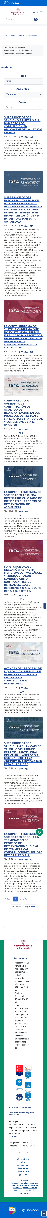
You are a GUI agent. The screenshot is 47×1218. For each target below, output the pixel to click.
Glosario (24, 1181)
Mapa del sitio (25, 1193)
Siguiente (22, 899)
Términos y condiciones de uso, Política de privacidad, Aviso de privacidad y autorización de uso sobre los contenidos (24, 1186)
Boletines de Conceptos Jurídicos (18, 54)
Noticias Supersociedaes (14, 47)
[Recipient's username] (21, 107)
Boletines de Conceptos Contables (18, 50)
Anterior (8, 899)
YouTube (24, 1171)
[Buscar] (18, 19)
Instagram (24, 1165)
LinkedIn (24, 1168)
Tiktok (25, 1174)
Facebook (24, 1159)
